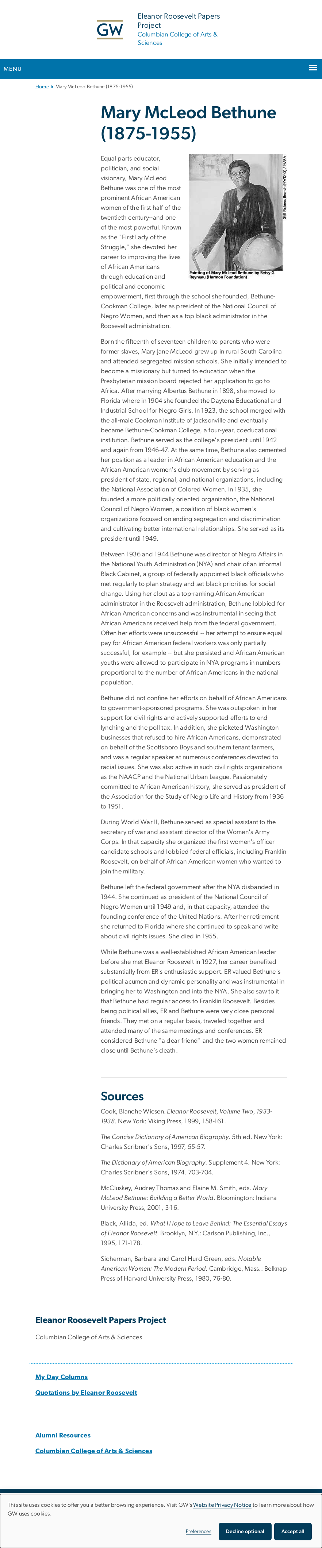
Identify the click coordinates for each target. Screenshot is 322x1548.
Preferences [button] (198, 1531)
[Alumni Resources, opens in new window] (63, 1435)
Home (42, 86)
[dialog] (161, 1521)
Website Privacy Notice (222, 1505)
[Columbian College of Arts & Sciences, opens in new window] (93, 1451)
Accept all (292, 1531)
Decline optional (245, 1531)
